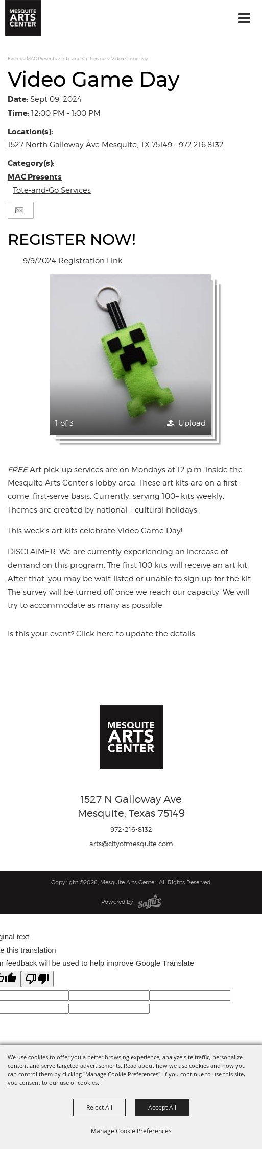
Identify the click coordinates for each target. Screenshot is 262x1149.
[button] (130, 354)
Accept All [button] (162, 1107)
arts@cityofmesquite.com (131, 843)
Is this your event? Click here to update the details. (102, 634)
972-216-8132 (131, 829)
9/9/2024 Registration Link (73, 260)
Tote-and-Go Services (84, 58)
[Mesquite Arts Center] (23, 18)
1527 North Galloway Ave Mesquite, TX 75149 (90, 144)
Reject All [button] (99, 1107)
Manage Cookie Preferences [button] (131, 1131)
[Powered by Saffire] (149, 901)
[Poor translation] (37, 979)
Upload (192, 423)
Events (15, 58)
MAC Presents (42, 58)
